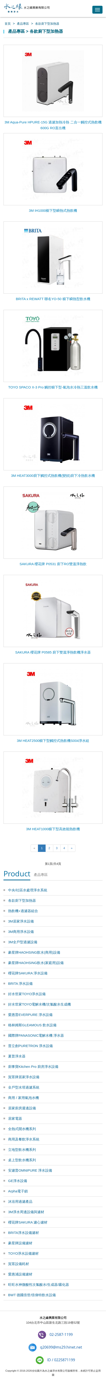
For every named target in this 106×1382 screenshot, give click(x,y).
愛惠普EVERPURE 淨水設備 (30, 1015)
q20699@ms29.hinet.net (61, 1347)
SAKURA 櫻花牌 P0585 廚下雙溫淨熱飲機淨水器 (53, 652)
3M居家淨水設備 (21, 921)
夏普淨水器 (16, 1056)
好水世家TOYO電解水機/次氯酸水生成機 (39, 1004)
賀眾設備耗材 (18, 1264)
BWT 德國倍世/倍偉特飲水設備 (32, 1295)
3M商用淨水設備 (21, 932)
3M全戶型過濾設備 (22, 942)
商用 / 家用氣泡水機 (23, 1098)
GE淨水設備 (17, 1181)
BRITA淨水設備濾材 (23, 1233)
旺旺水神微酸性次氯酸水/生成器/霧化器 (38, 1284)
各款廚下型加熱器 (47, 23)
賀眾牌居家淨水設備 (23, 1077)
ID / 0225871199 (61, 1359)
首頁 (8, 23)
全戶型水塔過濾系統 (23, 1087)
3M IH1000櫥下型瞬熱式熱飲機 (53, 210)
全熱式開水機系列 (22, 1129)
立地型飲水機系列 (22, 1150)
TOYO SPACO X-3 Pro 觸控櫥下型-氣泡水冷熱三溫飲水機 (53, 387)
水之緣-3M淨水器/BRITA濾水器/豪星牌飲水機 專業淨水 (26, 9)
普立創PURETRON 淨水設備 (30, 1046)
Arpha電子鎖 (18, 1191)
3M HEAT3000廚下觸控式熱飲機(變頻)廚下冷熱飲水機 (53, 476)
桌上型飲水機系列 (22, 1160)
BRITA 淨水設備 (20, 983)
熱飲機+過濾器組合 (23, 911)
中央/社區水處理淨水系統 (27, 890)
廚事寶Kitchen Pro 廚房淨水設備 (33, 1067)
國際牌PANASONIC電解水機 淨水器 (36, 1035)
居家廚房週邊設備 (22, 1108)
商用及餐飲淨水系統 (23, 1139)
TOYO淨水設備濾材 (23, 1253)
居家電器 (15, 1118)
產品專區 (23, 23)
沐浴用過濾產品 (20, 1201)
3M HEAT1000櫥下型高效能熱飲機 (53, 829)
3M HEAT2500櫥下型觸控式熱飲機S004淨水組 (53, 741)
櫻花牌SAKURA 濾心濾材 (27, 1222)
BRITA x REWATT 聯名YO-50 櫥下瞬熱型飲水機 (53, 299)
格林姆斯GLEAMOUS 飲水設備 (32, 1025)
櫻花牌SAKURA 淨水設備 (27, 973)
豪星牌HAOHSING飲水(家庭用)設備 (36, 963)
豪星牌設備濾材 (20, 1243)
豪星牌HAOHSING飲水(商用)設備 (34, 952)
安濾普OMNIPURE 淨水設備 (30, 1170)
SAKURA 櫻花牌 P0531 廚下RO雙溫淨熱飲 (52, 564)
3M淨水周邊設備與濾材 (26, 1212)
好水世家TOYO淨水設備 (27, 994)
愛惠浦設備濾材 (20, 1274)
